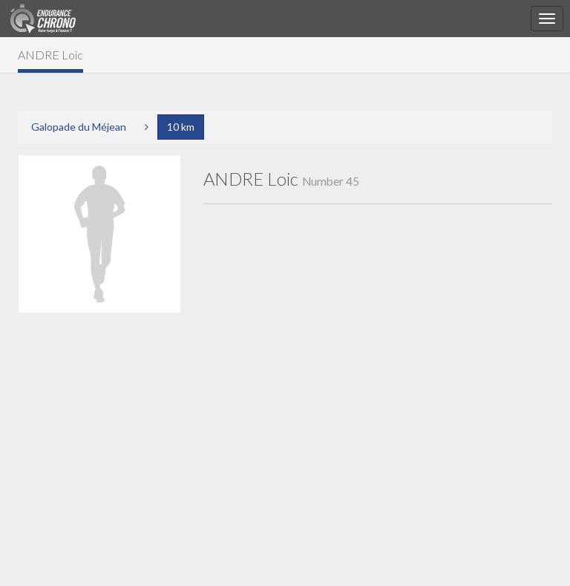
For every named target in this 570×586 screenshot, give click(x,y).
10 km (180, 126)
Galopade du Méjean (78, 126)
